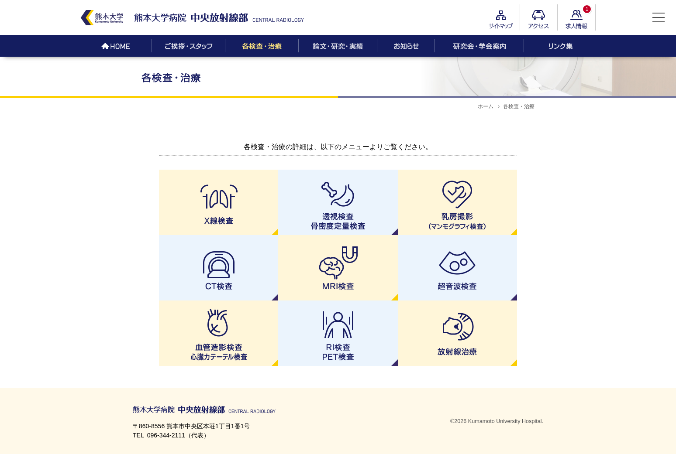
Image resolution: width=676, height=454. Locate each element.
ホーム (485, 106)
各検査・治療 (519, 106)
